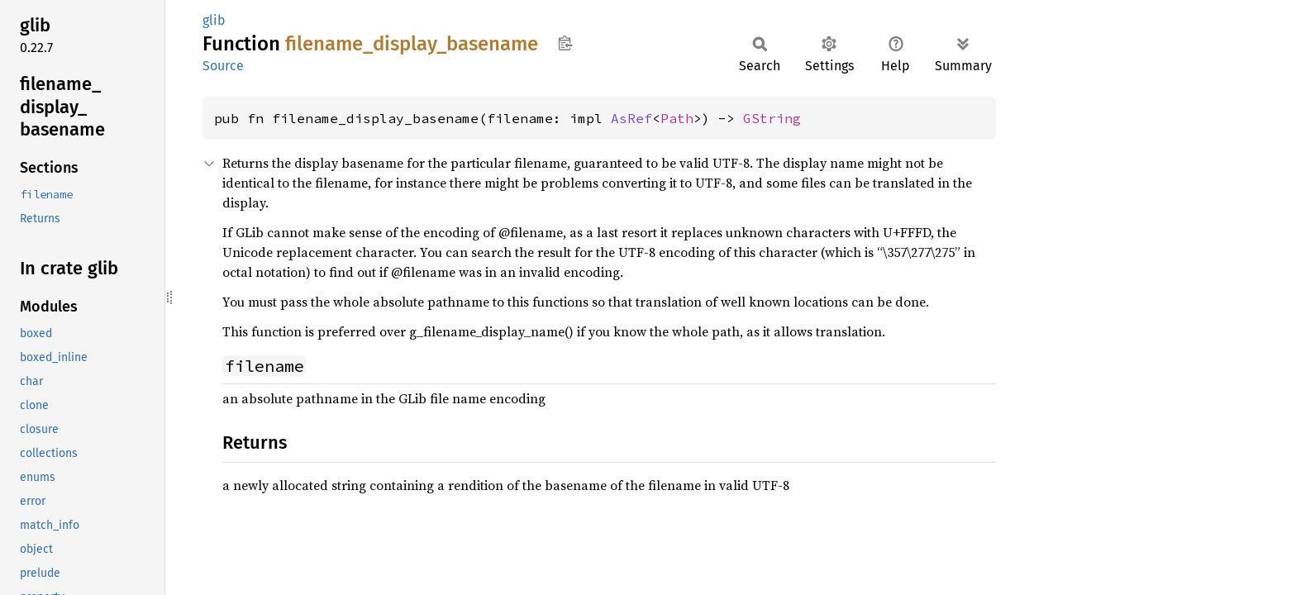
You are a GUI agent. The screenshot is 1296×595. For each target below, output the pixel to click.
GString (772, 118)
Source (223, 66)
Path (676, 118)
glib (214, 20)
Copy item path (565, 43)
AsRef (631, 118)
